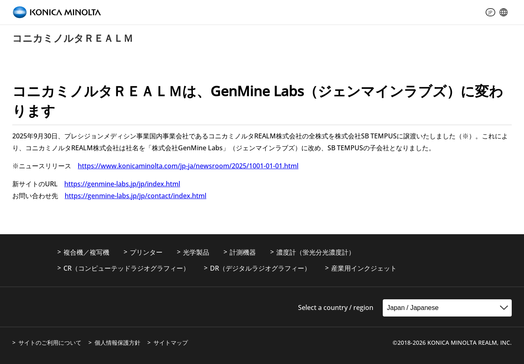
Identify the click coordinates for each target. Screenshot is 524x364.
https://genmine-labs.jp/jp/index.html (122, 183)
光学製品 (196, 252)
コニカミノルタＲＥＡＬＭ (72, 38)
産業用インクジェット (364, 268)
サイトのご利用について (49, 342)
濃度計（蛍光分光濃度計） (315, 252)
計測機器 (243, 252)
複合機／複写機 (86, 252)
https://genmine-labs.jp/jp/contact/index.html (135, 195)
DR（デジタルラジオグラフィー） (260, 268)
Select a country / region (335, 307)
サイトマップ (171, 342)
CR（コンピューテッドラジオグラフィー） (126, 268)
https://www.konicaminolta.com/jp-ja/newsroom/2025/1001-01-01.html (188, 165)
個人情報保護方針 (117, 342)
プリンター (146, 252)
